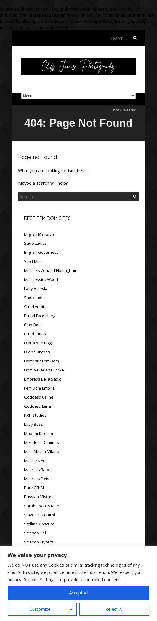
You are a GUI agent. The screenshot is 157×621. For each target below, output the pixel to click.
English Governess (41, 252)
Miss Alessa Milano (41, 451)
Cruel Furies (35, 333)
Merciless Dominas (41, 442)
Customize (40, 609)
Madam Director (38, 433)
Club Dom (33, 324)
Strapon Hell (35, 533)
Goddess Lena (37, 406)
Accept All (78, 593)
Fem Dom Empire (39, 388)
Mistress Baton (38, 469)
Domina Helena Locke (44, 370)
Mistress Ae (35, 460)
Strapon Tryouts (39, 542)
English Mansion (39, 234)
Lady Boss (33, 424)
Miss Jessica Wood (41, 279)
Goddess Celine (38, 397)
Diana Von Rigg (38, 343)
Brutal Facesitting (39, 315)
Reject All (114, 609)
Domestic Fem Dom (41, 361)
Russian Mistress (40, 496)
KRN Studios (35, 415)
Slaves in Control (39, 515)
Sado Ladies (35, 243)
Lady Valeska (36, 288)
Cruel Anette (35, 306)
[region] (78, 583)
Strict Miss (33, 261)
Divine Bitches (37, 352)
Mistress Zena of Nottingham (50, 270)
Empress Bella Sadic (42, 379)
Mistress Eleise (38, 478)
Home (115, 110)
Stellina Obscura (39, 524)
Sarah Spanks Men (41, 505)
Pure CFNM (34, 487)
